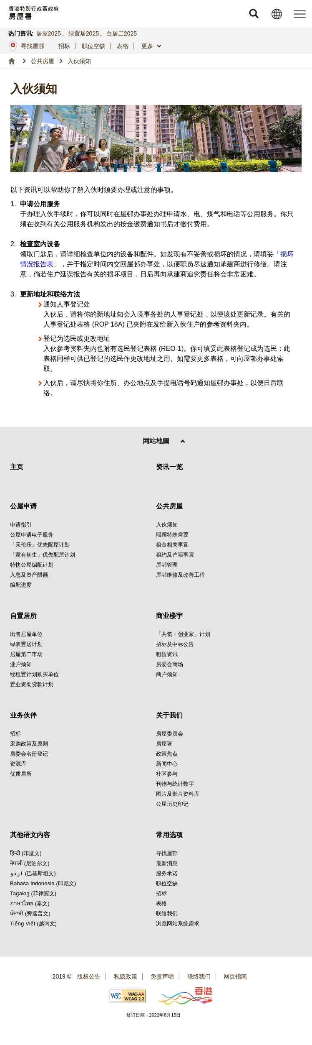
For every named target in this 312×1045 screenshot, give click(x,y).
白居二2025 (121, 33)
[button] (253, 13)
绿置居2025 (83, 33)
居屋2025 (48, 33)
